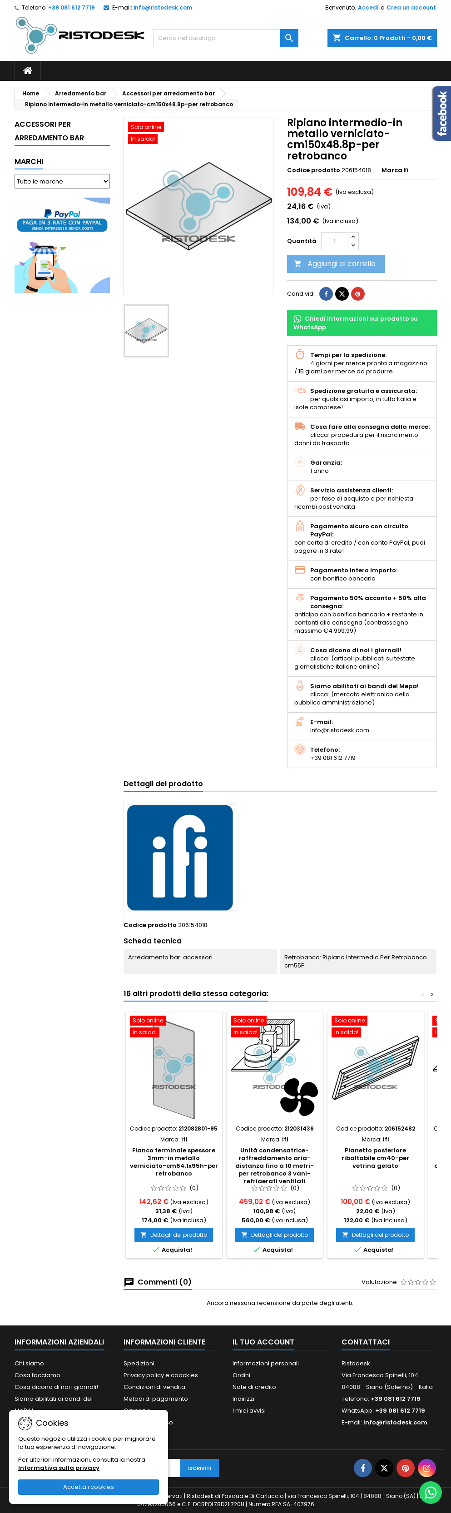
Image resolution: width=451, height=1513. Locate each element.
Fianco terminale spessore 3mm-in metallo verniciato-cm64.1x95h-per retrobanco (174, 1162)
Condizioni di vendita (154, 1387)
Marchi (29, 161)
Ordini (241, 1375)
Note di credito (254, 1387)
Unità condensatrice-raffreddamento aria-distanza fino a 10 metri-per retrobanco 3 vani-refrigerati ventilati (274, 1166)
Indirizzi (243, 1398)
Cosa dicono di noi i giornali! (56, 1387)
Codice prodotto (313, 170)
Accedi (368, 7)
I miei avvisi (249, 1410)
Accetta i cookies (88, 1487)
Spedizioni (139, 1363)
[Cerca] (225, 38)
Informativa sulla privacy (58, 1467)
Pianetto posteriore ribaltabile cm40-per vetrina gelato (375, 1158)
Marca (392, 170)
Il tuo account (263, 1342)
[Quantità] (334, 241)
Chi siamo (29, 1363)
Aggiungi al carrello (335, 263)
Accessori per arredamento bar (49, 131)
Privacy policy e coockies (161, 1375)
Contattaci (366, 1342)
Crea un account (411, 7)
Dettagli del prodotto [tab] (163, 784)
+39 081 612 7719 (71, 7)
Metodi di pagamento (156, 1398)
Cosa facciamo (37, 1375)
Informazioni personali (266, 1363)
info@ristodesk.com (163, 7)
